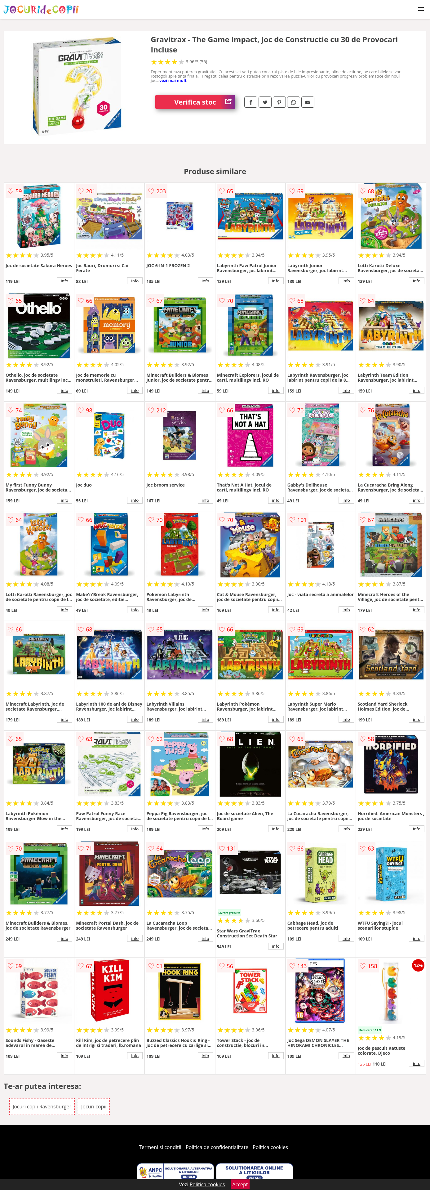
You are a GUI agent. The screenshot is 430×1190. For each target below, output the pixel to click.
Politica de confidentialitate (217, 1147)
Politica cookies (270, 1147)
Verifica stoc (204, 102)
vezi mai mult (173, 80)
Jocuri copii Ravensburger (42, 1106)
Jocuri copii (93, 1106)
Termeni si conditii (160, 1147)
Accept (240, 1184)
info (64, 281)
